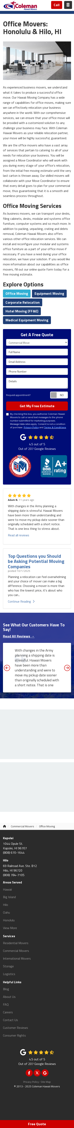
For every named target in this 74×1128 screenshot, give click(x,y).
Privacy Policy (31, 1082)
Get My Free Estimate (37, 406)
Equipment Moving (49, 293)
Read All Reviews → (19, 636)
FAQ (6, 1004)
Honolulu (9, 920)
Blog (6, 989)
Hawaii (7, 889)
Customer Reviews (15, 1027)
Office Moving (17, 293)
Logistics (9, 974)
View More (10, 927)
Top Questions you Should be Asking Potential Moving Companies (36, 561)
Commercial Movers (16, 950)
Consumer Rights (14, 1035)
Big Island (9, 897)
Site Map (46, 1082)
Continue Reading (21, 601)
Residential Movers (15, 943)
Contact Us (10, 1020)
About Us (9, 996)
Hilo (5, 904)
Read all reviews (18, 535)
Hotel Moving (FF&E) (22, 311)
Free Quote (37, 1124)
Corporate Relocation (23, 302)
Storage (8, 966)
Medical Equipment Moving (27, 320)
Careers (8, 1012)
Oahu (6, 912)
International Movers (17, 958)
